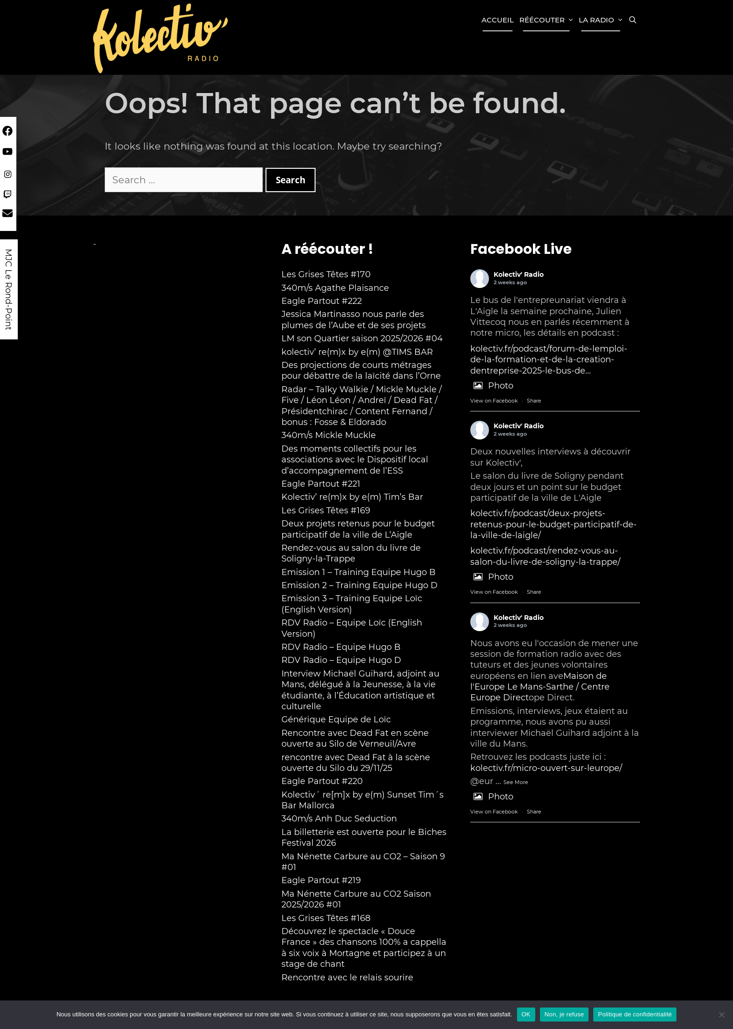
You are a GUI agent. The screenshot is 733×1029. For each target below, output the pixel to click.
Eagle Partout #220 (322, 781)
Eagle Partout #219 (321, 880)
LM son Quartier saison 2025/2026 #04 (362, 338)
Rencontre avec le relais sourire (347, 977)
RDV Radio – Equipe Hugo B (341, 647)
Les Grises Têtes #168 (325, 918)
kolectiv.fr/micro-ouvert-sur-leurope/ (546, 768)
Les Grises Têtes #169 (325, 510)
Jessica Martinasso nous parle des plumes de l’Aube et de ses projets (353, 319)
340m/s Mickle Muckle (328, 435)
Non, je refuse (564, 1014)
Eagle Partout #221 (320, 484)
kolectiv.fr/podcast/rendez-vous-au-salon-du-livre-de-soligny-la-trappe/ (545, 556)
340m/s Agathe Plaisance (335, 288)
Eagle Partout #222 (321, 301)
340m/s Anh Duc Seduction (339, 818)
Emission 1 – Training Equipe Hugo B (358, 572)
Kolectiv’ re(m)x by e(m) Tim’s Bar (352, 497)
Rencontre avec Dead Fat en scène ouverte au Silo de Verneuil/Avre (355, 738)
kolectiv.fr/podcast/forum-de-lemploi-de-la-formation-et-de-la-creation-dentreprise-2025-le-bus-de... (548, 360)
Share (534, 400)
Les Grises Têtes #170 (326, 274)
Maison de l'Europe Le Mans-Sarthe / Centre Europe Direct (540, 687)
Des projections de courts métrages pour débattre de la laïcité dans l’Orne (361, 370)
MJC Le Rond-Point (8, 289)
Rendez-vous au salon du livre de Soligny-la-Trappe (351, 553)
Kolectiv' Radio (519, 274)
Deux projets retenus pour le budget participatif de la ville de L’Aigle (358, 529)
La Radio (602, 20)
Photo (491, 386)
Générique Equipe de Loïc (336, 719)
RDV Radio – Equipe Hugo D (341, 660)
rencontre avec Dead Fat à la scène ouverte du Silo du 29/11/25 (355, 762)
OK (526, 1014)
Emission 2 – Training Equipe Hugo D (359, 585)
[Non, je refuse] (721, 1014)
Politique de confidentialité (635, 1014)
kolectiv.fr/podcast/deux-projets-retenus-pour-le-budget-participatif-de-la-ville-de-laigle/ (553, 524)
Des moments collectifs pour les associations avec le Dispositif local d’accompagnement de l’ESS (354, 460)
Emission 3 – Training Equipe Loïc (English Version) (351, 603)
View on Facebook (494, 400)
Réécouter (547, 20)
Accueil (497, 19)
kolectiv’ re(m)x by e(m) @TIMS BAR (357, 352)
